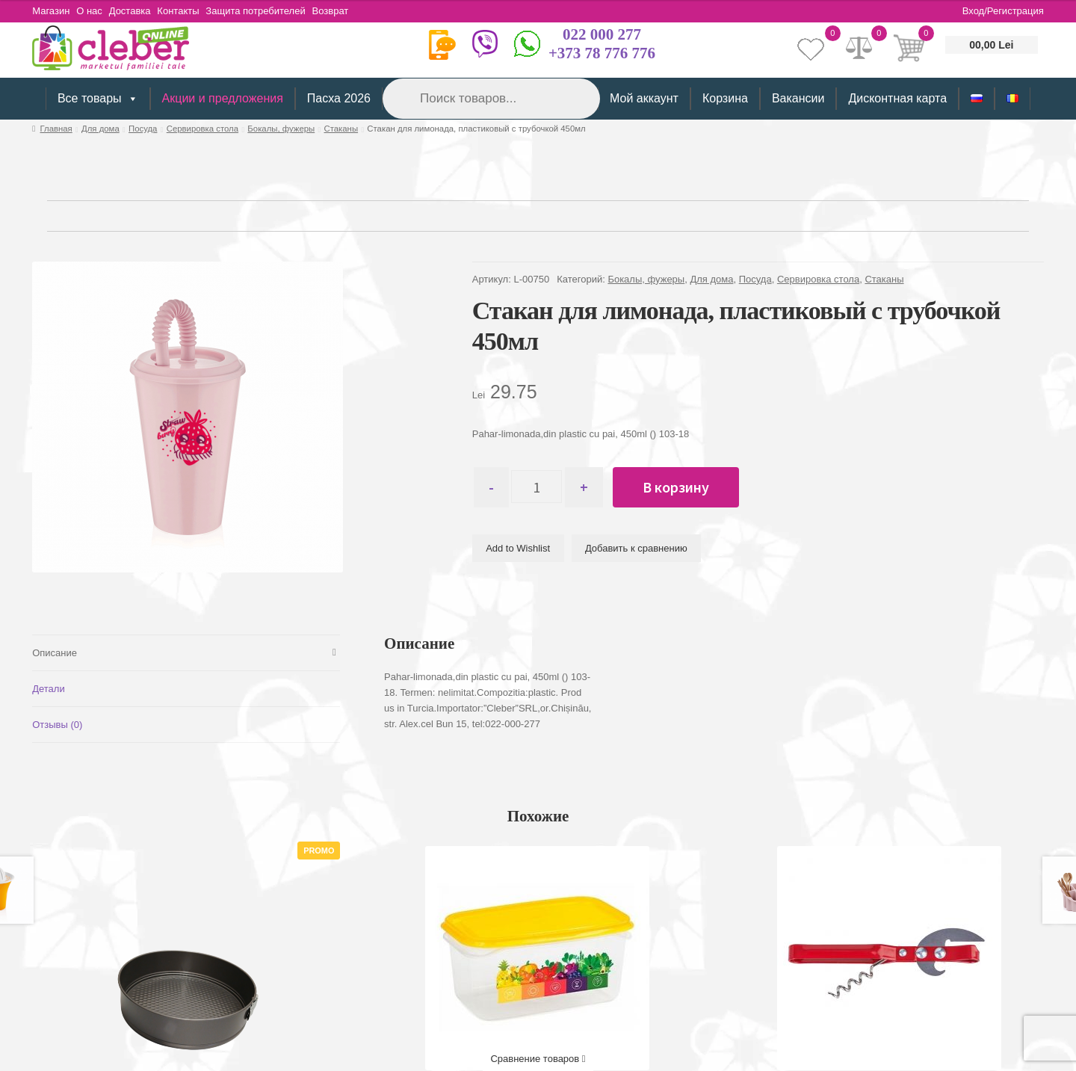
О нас (94, 10)
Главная (56, 128)
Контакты (192, 10)
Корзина (725, 98)
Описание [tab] (54, 652)
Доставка (139, 10)
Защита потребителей (274, 10)
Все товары (98, 98)
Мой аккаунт (644, 98)
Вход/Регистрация (1003, 10)
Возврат (353, 10)
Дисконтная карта (897, 98)
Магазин (50, 10)
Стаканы (341, 128)
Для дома (100, 128)
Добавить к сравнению (636, 548)
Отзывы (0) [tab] (57, 724)
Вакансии (798, 98)
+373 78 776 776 (601, 53)
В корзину (688, 487)
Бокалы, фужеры (281, 128)
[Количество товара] (543, 487)
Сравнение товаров (537, 1058)
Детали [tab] (48, 688)
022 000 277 (602, 34)
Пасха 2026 (339, 98)
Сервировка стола (202, 128)
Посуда (143, 128)
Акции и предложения (222, 98)
